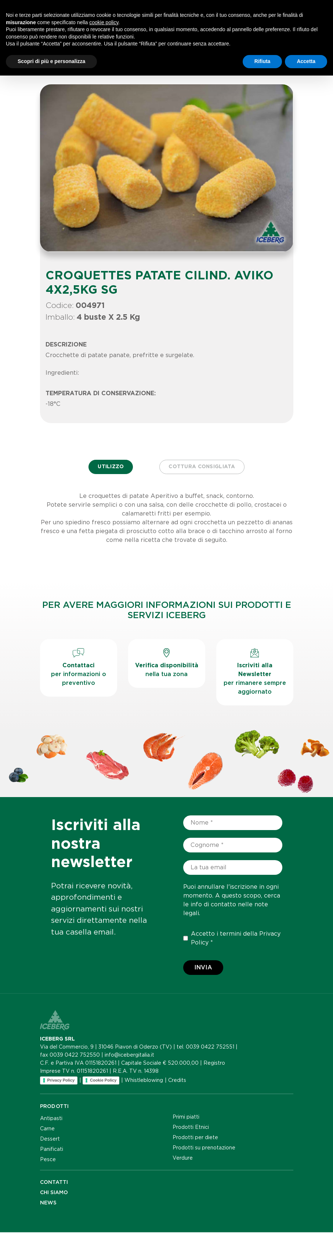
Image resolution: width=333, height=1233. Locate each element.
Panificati (51, 1150)
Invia (203, 968)
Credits (177, 1081)
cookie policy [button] (103, 1180)
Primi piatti (186, 1117)
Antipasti (51, 1119)
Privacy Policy (61, 1081)
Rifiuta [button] (262, 1219)
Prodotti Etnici (191, 1128)
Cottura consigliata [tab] (202, 467)
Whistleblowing (143, 1081)
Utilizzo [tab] (110, 467)
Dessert (50, 1139)
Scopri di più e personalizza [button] (51, 1219)
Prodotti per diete (195, 1138)
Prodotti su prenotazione (204, 1148)
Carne (47, 1129)
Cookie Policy (103, 1081)
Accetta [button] (306, 1219)
